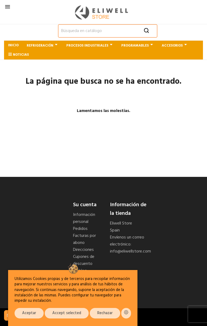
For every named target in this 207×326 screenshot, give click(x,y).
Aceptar (29, 313)
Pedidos (80, 228)
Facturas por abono (84, 239)
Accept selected (66, 313)
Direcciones (83, 249)
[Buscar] (107, 31)
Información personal (84, 218)
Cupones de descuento (83, 260)
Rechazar (105, 313)
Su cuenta (84, 205)
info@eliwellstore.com (130, 251)
